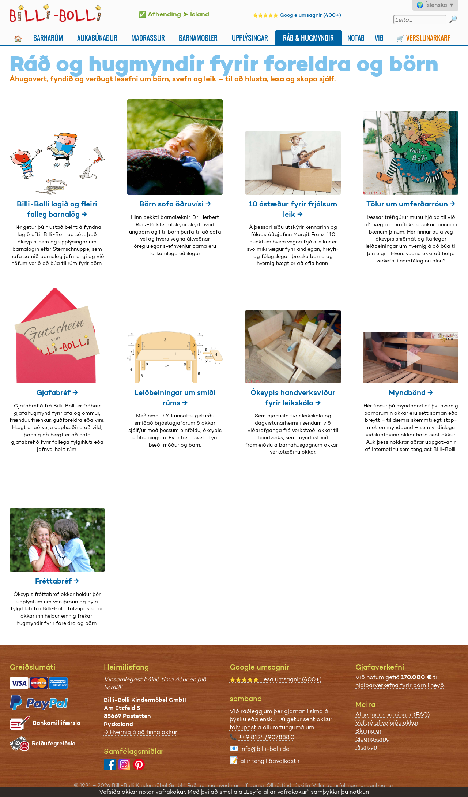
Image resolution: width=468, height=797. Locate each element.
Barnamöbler (198, 38)
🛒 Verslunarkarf (423, 38)
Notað (356, 38)
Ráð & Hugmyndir (308, 38)
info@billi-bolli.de (264, 748)
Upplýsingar (250, 38)
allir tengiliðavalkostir (270, 760)
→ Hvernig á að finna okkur (140, 732)
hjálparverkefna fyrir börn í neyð (399, 685)
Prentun (366, 746)
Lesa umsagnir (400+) (276, 679)
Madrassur (148, 38)
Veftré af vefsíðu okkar (387, 722)
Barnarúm (48, 38)
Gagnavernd (372, 738)
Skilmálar (368, 730)
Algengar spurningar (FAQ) (392, 714)
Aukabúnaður (97, 38)
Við (379, 38)
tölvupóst (243, 727)
